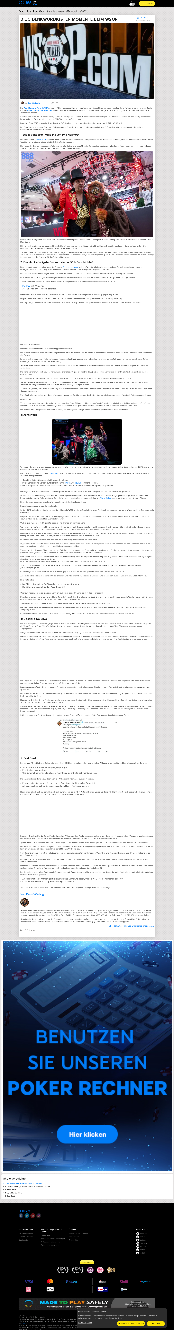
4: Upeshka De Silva (13, 1193)
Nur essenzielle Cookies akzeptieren (131, 1323)
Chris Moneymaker (70, 267)
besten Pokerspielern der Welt (39, 110)
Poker (21, 11)
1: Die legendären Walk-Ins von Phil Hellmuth (23, 1183)
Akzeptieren (156, 1323)
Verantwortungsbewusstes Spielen (51, 1231)
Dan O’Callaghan (34, 103)
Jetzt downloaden (26, 1230)
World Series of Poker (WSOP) (36, 108)
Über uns (72, 1230)
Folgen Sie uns (142, 1230)
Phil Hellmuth (40, 140)
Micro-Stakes (105, 498)
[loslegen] (87, 1262)
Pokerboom (54, 473)
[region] (122, 1318)
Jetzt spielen (147, 3)
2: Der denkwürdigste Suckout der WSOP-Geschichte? (27, 1186)
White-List (24, 1323)
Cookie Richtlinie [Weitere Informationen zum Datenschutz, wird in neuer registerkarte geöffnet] (115, 1318)
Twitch (68, 483)
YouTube (78, 483)
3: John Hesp (10, 1190)
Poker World (38, 11)
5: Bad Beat (10, 1196)
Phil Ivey (26, 286)
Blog (29, 11)
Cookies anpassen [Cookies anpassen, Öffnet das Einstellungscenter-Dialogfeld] (85, 1323)
